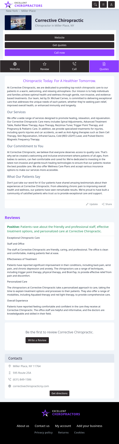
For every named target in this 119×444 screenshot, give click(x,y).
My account (63, 426)
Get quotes (59, 45)
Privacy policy (43, 432)
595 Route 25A (22, 373)
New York (12, 11)
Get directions (59, 393)
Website (60, 37)
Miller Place (28, 11)
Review (44, 66)
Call (74, 66)
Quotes (104, 66)
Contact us (42, 426)
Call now (59, 52)
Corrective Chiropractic (59, 20)
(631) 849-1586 (22, 379)
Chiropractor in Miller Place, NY (54, 25)
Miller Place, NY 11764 (27, 366)
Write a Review (37, 340)
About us (23, 426)
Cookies (79, 432)
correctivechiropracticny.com (31, 386)
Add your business (89, 426)
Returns (63, 432)
